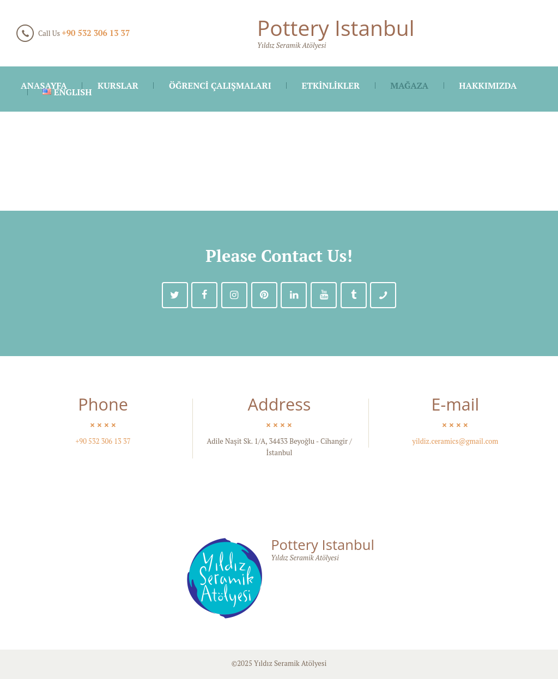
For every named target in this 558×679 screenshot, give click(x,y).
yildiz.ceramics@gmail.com (455, 441)
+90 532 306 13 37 (96, 33)
